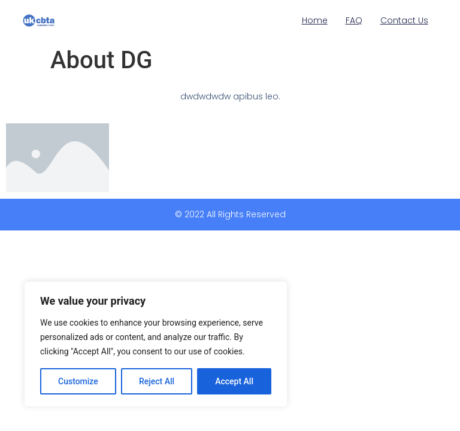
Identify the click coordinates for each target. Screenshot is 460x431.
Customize (78, 381)
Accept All (234, 381)
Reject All (156, 381)
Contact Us (404, 20)
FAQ (354, 20)
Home (315, 20)
